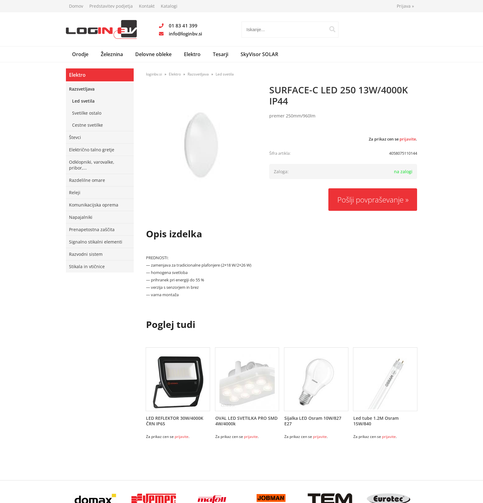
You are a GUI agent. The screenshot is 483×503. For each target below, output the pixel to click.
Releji (74, 192)
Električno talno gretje (91, 150)
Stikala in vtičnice (87, 266)
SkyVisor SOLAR (259, 54)
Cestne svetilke (87, 125)
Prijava (405, 6)
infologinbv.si (185, 34)
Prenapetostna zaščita (92, 229)
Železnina (112, 54)
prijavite (408, 139)
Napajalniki (80, 217)
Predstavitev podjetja (111, 6)
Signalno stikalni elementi (95, 242)
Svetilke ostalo (86, 113)
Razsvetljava (82, 89)
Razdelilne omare (87, 180)
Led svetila (83, 101)
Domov (76, 6)
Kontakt (147, 6)
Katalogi (169, 6)
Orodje (80, 54)
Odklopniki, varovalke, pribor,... (91, 165)
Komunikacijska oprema (93, 205)
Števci (75, 137)
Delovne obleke (153, 54)
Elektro (192, 54)
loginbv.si (154, 74)
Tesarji (220, 54)
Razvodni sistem (86, 254)
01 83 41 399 (183, 25)
